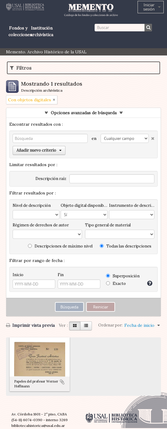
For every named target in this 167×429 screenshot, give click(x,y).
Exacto (116, 283)
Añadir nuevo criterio (39, 150)
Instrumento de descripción (131, 205)
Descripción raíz (50, 178)
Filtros (21, 68)
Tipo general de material (108, 225)
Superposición (123, 276)
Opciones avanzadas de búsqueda (84, 112)
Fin (61, 274)
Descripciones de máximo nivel (60, 246)
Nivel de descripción (32, 205)
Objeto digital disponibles (84, 205)
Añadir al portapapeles (62, 382)
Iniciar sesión (149, 7)
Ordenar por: (110, 325)
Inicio (18, 274)
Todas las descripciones (125, 246)
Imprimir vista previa (30, 325)
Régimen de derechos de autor (41, 225)
